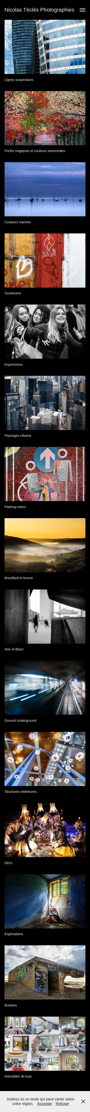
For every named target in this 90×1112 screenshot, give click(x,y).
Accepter (44, 1104)
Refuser (62, 1104)
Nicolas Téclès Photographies (39, 10)
